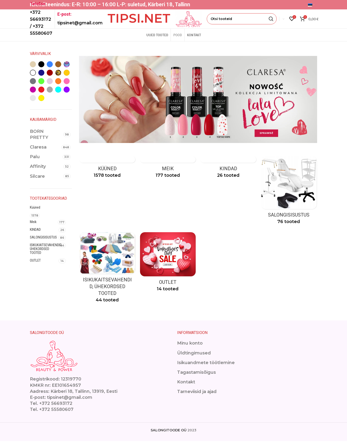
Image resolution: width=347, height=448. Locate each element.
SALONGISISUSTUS (43, 244)
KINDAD (35, 236)
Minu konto (190, 350)
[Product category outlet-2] (168, 270)
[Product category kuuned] (107, 175)
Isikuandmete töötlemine (206, 369)
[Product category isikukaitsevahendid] (107, 276)
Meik (33, 228)
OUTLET (35, 267)
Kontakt (186, 389)
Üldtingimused (194, 360)
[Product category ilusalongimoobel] (289, 198)
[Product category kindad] (228, 175)
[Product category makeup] (168, 175)
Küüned (35, 214)
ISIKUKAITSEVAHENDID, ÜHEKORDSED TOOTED (44, 255)
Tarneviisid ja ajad (197, 398)
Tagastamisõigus (196, 379)
